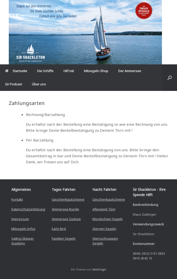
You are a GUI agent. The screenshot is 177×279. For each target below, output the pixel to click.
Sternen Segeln (104, 228)
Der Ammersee (129, 71)
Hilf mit (69, 71)
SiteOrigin (99, 269)
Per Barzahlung (39, 140)
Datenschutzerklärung (28, 209)
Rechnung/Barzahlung (45, 114)
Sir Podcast (13, 84)
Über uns (39, 84)
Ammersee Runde (65, 209)
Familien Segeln (64, 238)
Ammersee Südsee (66, 219)
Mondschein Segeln (107, 219)
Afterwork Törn (103, 209)
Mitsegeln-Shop (96, 71)
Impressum (20, 219)
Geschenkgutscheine (68, 199)
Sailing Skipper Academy (22, 241)
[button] (169, 77)
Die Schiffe (45, 71)
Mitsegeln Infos (23, 228)
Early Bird (59, 228)
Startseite (16, 71)
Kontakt (17, 199)
